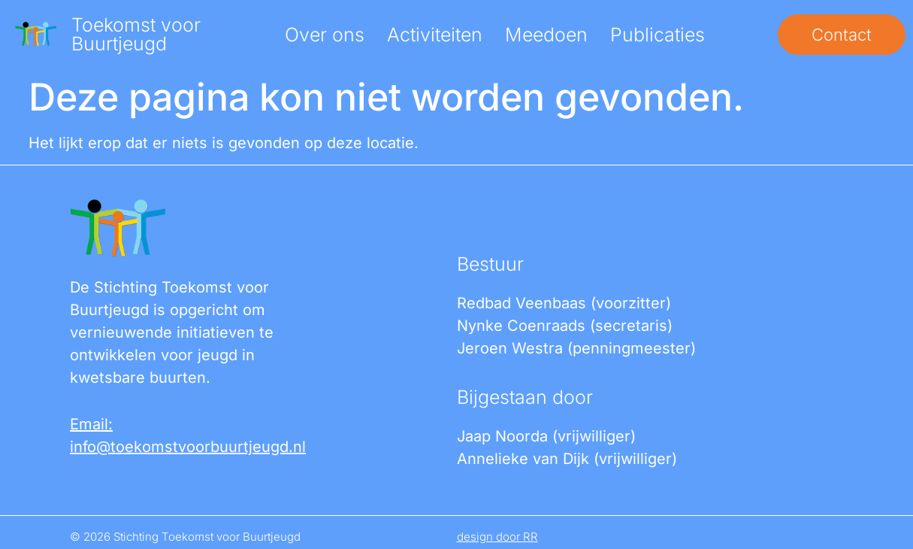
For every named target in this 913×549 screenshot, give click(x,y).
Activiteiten (434, 34)
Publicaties (657, 34)
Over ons (324, 34)
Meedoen (546, 34)
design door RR (497, 536)
